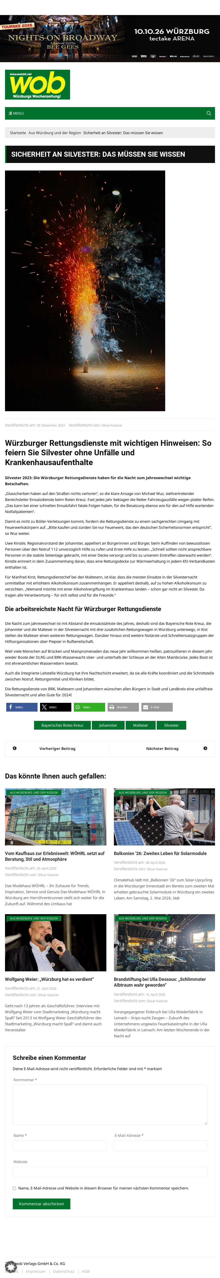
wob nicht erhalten (40, 4)
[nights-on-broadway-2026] (110, 38)
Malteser (140, 725)
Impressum (79, 4)
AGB (86, 1271)
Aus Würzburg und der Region (34, 792)
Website (20, 1161)
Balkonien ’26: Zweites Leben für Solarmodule (160, 853)
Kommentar (25, 1079)
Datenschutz (63, 1271)
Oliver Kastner (111, 425)
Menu (16, 113)
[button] (209, 113)
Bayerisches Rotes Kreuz (62, 725)
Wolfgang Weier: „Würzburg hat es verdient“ (49, 979)
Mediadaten (14, 4)
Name (20, 1135)
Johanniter (108, 725)
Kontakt (62, 4)
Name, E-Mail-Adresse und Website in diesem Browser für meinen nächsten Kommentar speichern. (103, 1187)
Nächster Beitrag (162, 748)
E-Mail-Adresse (129, 1135)
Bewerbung (13, 10)
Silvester (171, 725)
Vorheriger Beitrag (58, 748)
